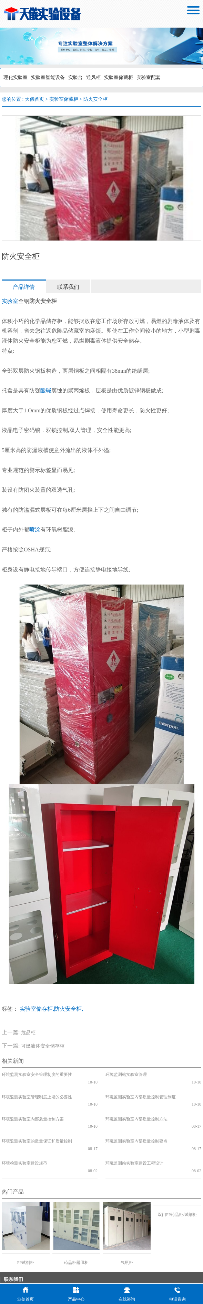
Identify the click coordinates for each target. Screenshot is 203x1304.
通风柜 (93, 77)
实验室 (10, 301)
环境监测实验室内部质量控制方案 (33, 1104)
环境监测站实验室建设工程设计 (134, 1133)
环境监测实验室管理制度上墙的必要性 (37, 1089)
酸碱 (45, 390)
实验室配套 (148, 77)
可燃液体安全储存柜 (42, 1046)
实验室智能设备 (48, 77)
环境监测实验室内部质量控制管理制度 (140, 1089)
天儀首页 (34, 99)
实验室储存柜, (37, 1009)
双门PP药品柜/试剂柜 (177, 1177)
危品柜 (28, 1032)
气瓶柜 (127, 1225)
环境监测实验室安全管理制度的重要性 (37, 1074)
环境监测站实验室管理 (126, 1074)
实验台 (75, 77)
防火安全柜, (68, 1009)
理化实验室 (15, 77)
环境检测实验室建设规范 (24, 1133)
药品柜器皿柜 (76, 1225)
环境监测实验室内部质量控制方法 (136, 1104)
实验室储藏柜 (118, 77)
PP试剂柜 (25, 1225)
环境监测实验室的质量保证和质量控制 (37, 1118)
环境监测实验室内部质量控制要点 (136, 1118)
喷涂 (34, 529)
